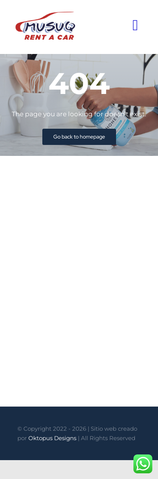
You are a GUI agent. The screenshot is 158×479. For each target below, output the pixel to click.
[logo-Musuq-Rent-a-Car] (45, 14)
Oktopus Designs (52, 438)
